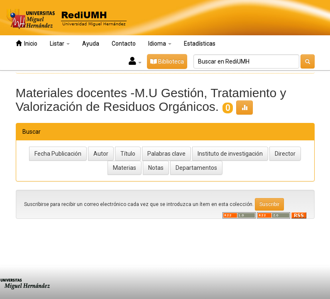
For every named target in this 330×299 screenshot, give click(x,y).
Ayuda (90, 43)
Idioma (159, 43)
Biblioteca (167, 61)
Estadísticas (199, 43)
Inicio (26, 43)
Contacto (124, 43)
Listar (60, 43)
